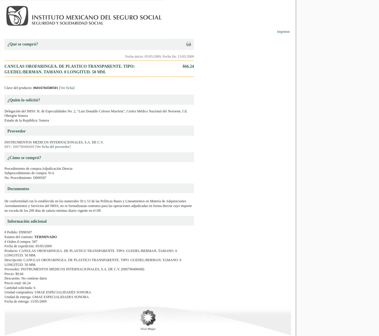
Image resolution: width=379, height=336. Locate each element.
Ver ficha (66, 88)
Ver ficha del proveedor (53, 147)
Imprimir (283, 32)
